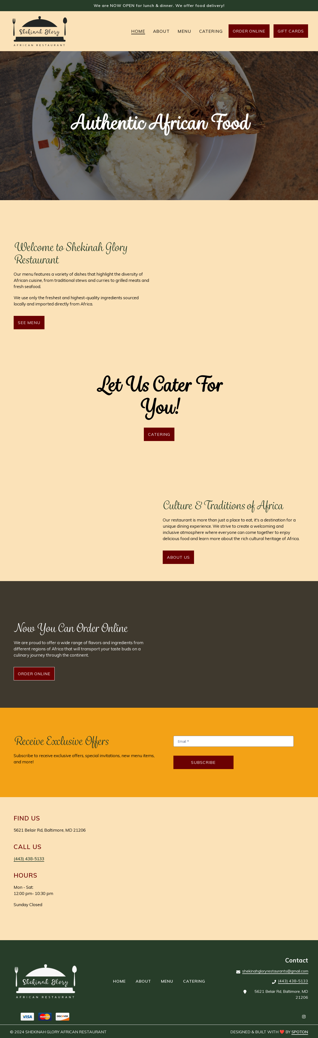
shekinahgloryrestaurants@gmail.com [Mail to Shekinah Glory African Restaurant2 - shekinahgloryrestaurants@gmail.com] (275, 970)
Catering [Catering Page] (211, 31)
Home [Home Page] (138, 31)
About (145, 981)
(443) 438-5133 (29, 858)
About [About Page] (161, 31)
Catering (195, 981)
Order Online (249, 31)
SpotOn (299, 1031)
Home (121, 981)
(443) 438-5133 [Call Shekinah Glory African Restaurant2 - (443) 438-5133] (293, 980)
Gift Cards (291, 31)
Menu (168, 981)
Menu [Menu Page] (184, 31)
